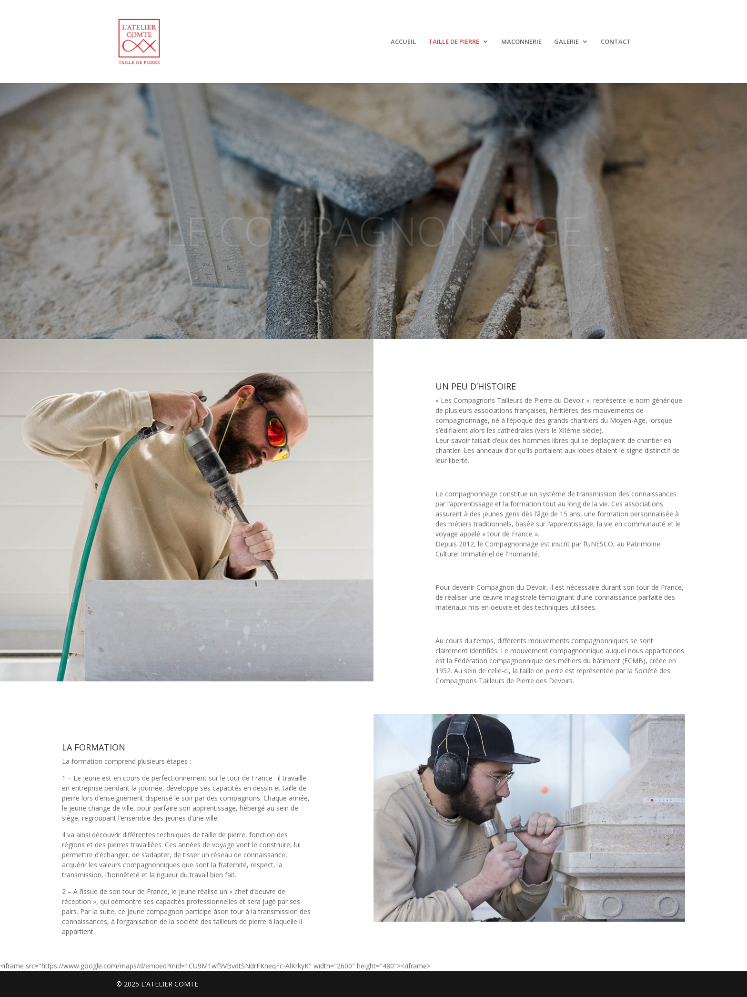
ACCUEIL (403, 42)
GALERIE (566, 42)
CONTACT (616, 42)
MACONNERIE (521, 42)
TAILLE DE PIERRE (453, 42)
